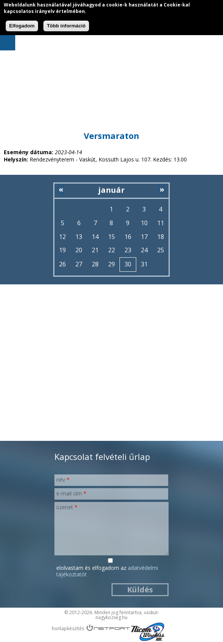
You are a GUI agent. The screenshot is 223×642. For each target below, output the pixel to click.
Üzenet (67, 507)
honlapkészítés (68, 628)
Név (63, 479)
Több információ (66, 26)
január (111, 190)
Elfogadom (22, 26)
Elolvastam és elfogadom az (107, 571)
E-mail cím (71, 493)
